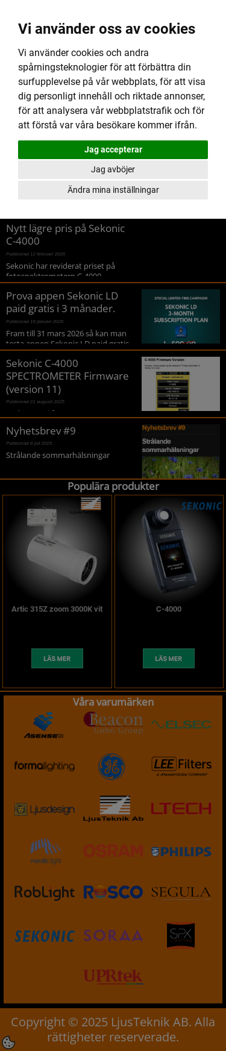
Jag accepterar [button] (113, 149)
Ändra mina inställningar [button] (113, 190)
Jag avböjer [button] (113, 169)
